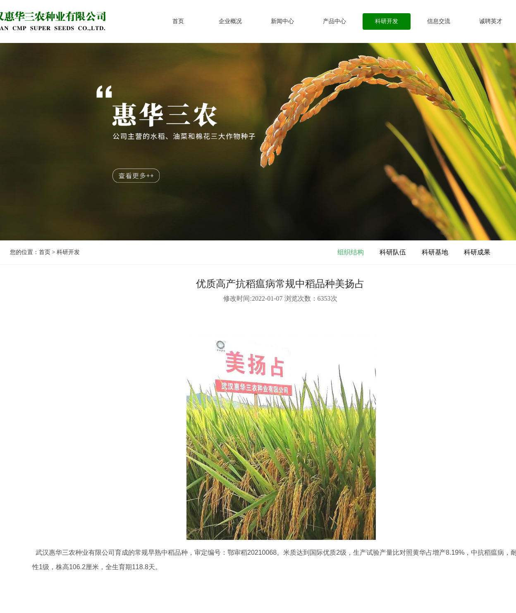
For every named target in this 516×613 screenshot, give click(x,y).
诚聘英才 (490, 21)
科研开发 (386, 21)
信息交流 (438, 21)
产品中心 (334, 21)
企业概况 (230, 21)
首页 (178, 21)
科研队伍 (393, 252)
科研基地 (435, 252)
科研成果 (477, 252)
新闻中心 (282, 21)
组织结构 (350, 252)
